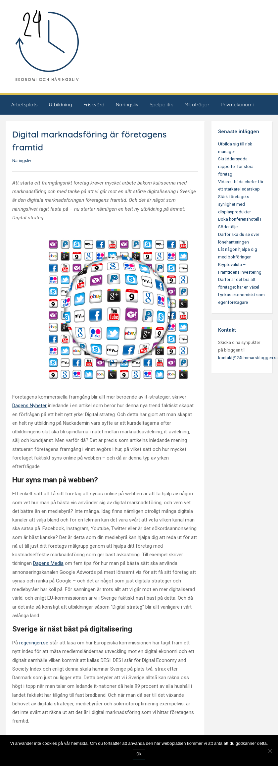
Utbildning (60, 104)
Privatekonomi (237, 104)
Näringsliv (127, 104)
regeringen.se (33, 643)
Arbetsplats (24, 104)
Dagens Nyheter (29, 406)
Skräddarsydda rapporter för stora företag (236, 166)
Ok (139, 753)
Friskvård (94, 104)
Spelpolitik (161, 104)
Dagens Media (48, 563)
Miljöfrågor (196, 104)
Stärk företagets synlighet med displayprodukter (234, 204)
